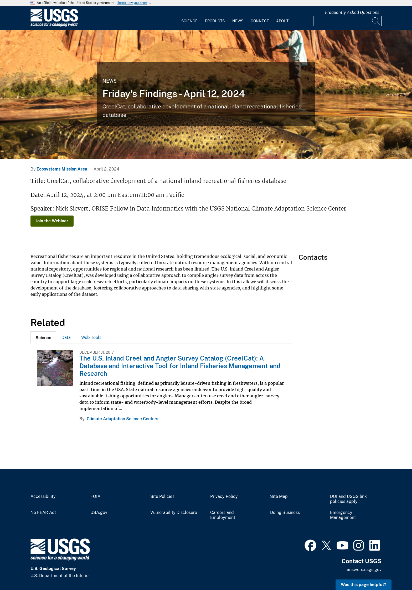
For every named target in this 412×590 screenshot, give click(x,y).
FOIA (95, 496)
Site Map (279, 496)
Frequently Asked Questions (352, 12)
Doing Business (285, 512)
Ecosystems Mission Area (62, 169)
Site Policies (162, 496)
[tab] (43, 337)
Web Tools (91, 337)
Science (189, 21)
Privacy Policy (224, 496)
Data (66, 337)
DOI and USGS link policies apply (348, 499)
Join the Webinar (52, 220)
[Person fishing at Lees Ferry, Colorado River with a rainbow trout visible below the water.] (206, 94)
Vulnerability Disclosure (173, 512)
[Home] (54, 25)
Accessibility (43, 496)
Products (215, 21)
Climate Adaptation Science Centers (122, 418)
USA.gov (98, 512)
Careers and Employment (222, 515)
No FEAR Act (43, 512)
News (237, 21)
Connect (260, 21)
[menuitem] (189, 18)
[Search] (376, 21)
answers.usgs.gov (364, 569)
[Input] (347, 21)
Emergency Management (343, 515)
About (282, 21)
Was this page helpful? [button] (363, 584)
